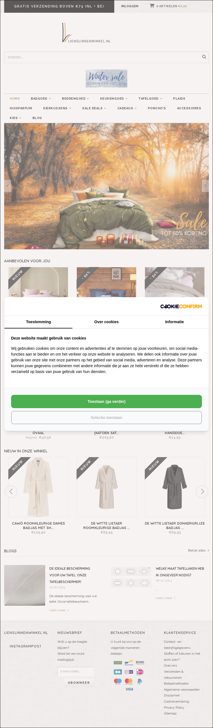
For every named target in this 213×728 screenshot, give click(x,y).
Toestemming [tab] (38, 322)
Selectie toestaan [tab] (106, 417)
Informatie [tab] (174, 322)
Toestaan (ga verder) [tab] (107, 401)
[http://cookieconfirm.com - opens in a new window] (181, 306)
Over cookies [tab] (106, 322)
